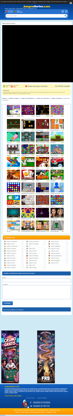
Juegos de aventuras (11, 251)
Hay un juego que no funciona (37, 412)
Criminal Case (54, 218)
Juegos (19, 11)
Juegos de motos (55, 243)
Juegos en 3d (32, 265)
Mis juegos (11, 11)
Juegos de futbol (32, 251)
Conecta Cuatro (11, 193)
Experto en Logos (11, 206)
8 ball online (10, 218)
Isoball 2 (9, 142)
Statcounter (2, 415)
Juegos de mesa (32, 262)
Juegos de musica (55, 248)
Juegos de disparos (11, 267)
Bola (52, 116)
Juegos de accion (10, 243)
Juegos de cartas (10, 255)
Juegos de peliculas (55, 253)
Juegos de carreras (11, 253)
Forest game (39, 206)
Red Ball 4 (53, 142)
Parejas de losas (25, 206)
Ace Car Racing (54, 231)
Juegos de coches (10, 260)
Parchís (9, 168)
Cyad (22, 130)
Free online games (30, 398)
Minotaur (38, 116)
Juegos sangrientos (55, 260)
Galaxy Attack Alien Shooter (41, 218)
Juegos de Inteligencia (27, 98)
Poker (37, 168)
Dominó (23, 168)
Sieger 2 (9, 155)
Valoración (8, 86)
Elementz (53, 206)
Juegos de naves (55, 251)
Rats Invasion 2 (40, 155)
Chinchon (23, 180)
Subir (54, 412)
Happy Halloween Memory (56, 130)
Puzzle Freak (10, 116)
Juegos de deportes (11, 265)
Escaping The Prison (26, 193)
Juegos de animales (11, 248)
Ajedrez (9, 180)
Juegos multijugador (55, 246)
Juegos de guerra (33, 253)
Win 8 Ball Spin (54, 155)
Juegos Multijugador (42, 398)
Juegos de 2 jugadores (11, 241)
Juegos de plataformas (56, 255)
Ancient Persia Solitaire (26, 231)
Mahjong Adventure (41, 231)
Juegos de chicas (33, 260)
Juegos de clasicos (10, 258)
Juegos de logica (14, 98)
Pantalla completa (62, 86)
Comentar (7, 303)
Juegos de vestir (54, 262)
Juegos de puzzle (55, 258)
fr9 (29, 246)
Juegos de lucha (54, 241)
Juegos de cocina (10, 262)
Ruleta (37, 180)
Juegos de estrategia (33, 243)
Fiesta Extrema (39, 130)
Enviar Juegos (24, 412)
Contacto (17, 412)
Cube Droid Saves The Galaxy (26, 142)
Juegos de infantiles (33, 258)
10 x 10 (8, 231)
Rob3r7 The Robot (40, 142)
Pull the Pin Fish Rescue (56, 193)
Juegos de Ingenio (56, 98)
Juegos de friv (32, 248)
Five (22, 116)
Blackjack (53, 180)
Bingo (52, 168)
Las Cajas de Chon (40, 193)
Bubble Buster (25, 155)
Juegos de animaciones (12, 246)
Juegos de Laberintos (42, 98)
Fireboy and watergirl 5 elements (12, 130)
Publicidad (49, 412)
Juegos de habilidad (33, 255)
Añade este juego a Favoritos (36, 86)
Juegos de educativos (34, 241)
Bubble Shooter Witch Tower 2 (26, 218)
